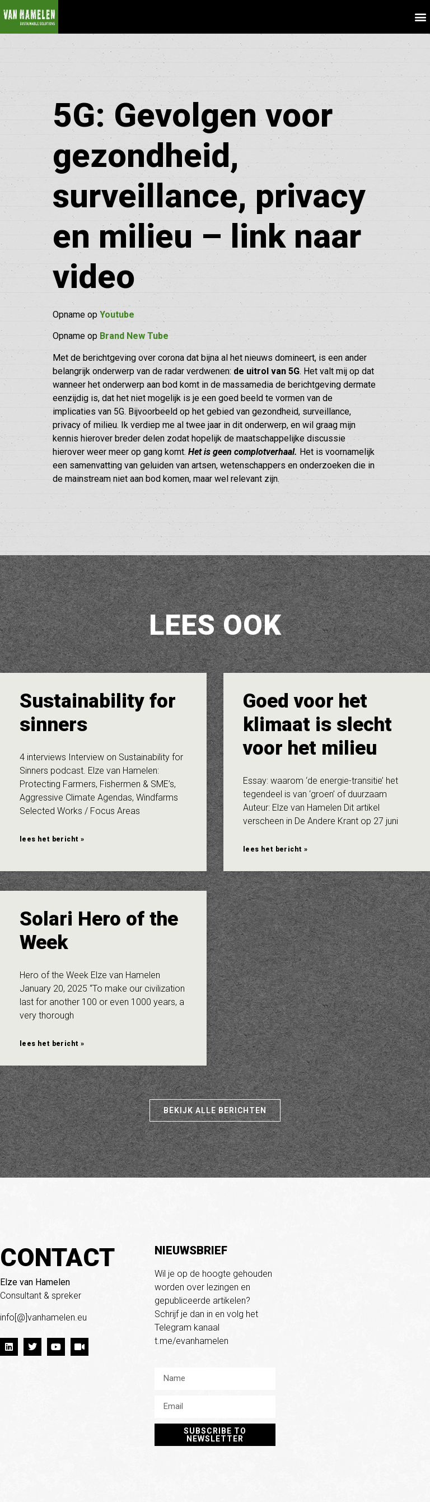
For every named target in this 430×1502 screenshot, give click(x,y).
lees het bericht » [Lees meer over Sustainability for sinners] (52, 839)
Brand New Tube (134, 336)
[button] (421, 17)
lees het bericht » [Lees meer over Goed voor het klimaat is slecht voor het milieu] (275, 849)
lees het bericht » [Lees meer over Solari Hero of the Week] (52, 1044)
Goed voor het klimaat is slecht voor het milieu (317, 725)
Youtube (117, 314)
